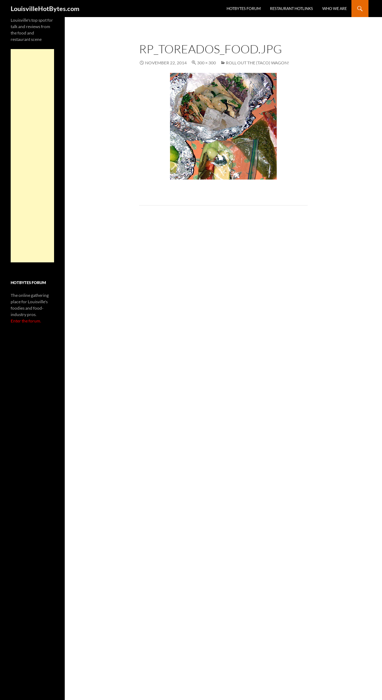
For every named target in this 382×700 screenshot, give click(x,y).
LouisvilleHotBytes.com (45, 8)
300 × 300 (206, 62)
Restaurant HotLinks (291, 8)
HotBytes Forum (244, 8)
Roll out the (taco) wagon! (257, 62)
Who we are (334, 8)
